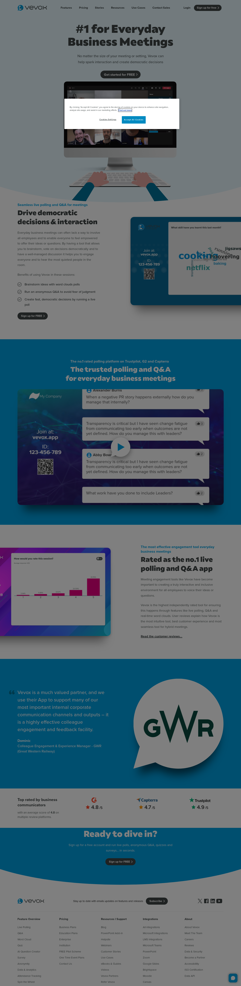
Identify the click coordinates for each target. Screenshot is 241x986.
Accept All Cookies (133, 119)
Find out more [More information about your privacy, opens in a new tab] (125, 110)
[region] (121, 114)
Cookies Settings (107, 119)
